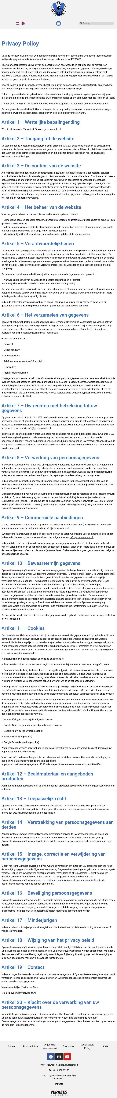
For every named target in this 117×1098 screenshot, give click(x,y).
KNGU (106, 1046)
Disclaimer (68, 1046)
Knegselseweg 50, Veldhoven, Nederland (59, 1065)
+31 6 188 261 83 (61, 1070)
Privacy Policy (31, 1046)
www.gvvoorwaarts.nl (49, 129)
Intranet (59, 1084)
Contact (12, 1046)
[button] (58, 23)
